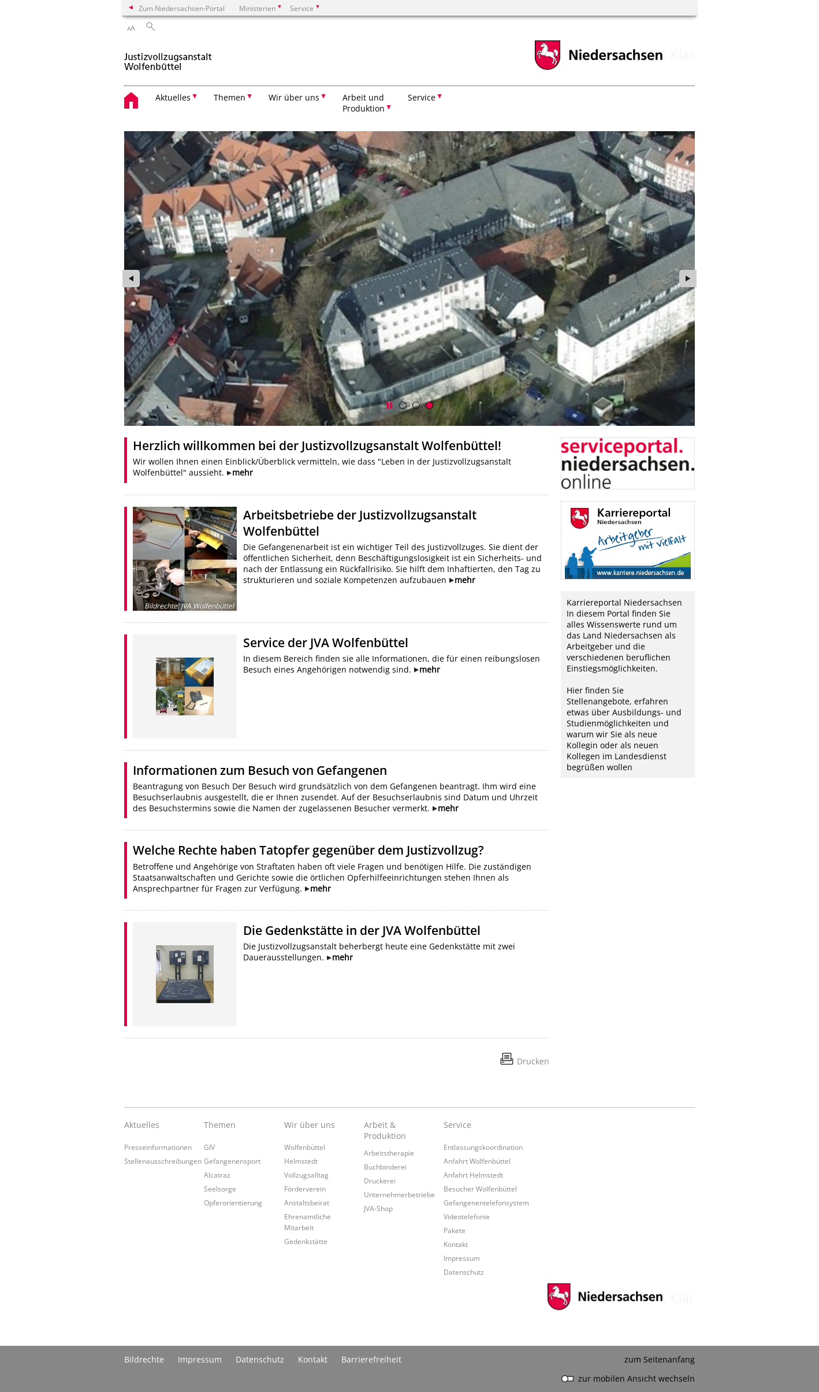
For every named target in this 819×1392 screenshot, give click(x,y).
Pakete (455, 1230)
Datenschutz (464, 1271)
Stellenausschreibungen (163, 1160)
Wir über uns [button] (294, 97)
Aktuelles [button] (173, 97)
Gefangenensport (232, 1160)
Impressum (462, 1258)
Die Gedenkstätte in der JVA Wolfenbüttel (362, 930)
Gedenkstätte (305, 1241)
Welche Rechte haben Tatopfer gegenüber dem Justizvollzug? (308, 850)
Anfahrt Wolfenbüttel (477, 1160)
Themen (220, 1124)
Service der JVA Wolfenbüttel (325, 642)
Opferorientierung (233, 1202)
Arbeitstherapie (389, 1152)
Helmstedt (301, 1160)
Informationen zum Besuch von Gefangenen (260, 770)
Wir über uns (309, 1124)
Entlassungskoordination (483, 1147)
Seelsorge (220, 1188)
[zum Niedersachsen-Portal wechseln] (598, 68)
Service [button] (421, 97)
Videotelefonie (467, 1216)
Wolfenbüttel (304, 1147)
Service (457, 1124)
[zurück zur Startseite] (168, 57)
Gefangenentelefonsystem (486, 1202)
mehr (242, 472)
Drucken (533, 1061)
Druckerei (380, 1180)
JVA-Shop (378, 1208)
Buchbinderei (385, 1166)
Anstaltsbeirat (306, 1202)
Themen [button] (229, 97)
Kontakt (456, 1244)
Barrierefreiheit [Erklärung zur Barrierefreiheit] (371, 1359)
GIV (209, 1147)
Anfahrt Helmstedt (473, 1174)
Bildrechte (144, 1359)
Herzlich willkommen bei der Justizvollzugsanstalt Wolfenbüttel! (317, 445)
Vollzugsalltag (306, 1174)
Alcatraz (217, 1174)
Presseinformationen (158, 1147)
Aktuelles (141, 1124)
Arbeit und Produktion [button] (364, 103)
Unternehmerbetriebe (399, 1194)
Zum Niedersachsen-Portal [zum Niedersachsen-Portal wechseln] (182, 8)
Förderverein (305, 1188)
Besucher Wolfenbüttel (480, 1188)
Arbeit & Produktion (385, 1130)
